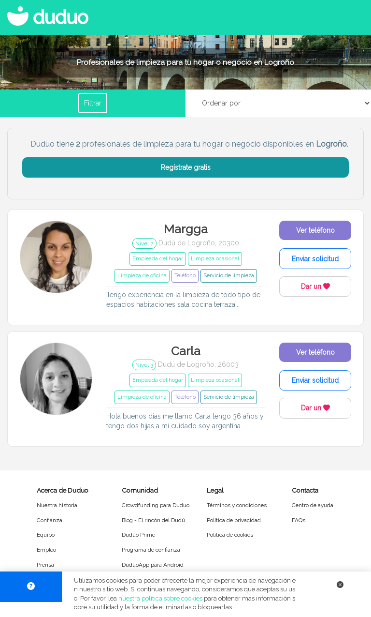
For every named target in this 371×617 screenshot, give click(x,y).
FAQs (298, 520)
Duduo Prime (138, 534)
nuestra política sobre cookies (160, 598)
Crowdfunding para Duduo (155, 505)
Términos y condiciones (237, 505)
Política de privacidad (234, 520)
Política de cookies (230, 534)
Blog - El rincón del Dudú (153, 520)
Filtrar (92, 103)
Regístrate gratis (186, 167)
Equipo (46, 534)
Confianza (49, 520)
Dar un (315, 286)
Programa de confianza (151, 549)
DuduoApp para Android (153, 564)
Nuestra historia (57, 505)
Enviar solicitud (315, 259)
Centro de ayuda (312, 505)
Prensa (45, 564)
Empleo (46, 549)
